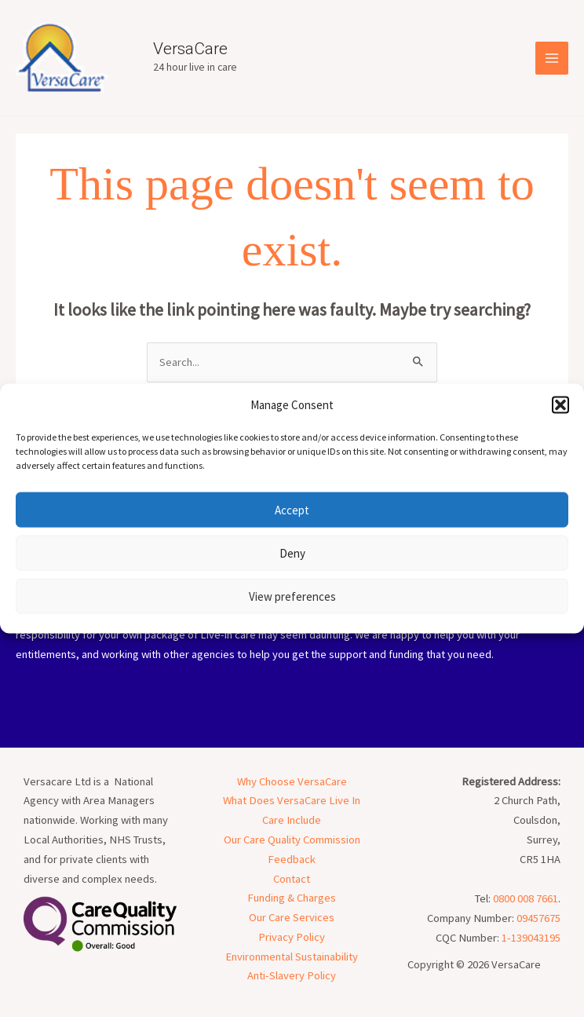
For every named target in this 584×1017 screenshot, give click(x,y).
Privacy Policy (291, 937)
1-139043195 (531, 938)
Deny (292, 552)
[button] (560, 404)
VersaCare (190, 48)
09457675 (538, 918)
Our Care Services (291, 917)
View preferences (292, 595)
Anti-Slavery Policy (291, 975)
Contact (291, 879)
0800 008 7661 (525, 898)
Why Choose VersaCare (292, 781)
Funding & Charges (291, 898)
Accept (292, 509)
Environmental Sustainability (291, 956)
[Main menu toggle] (551, 58)
